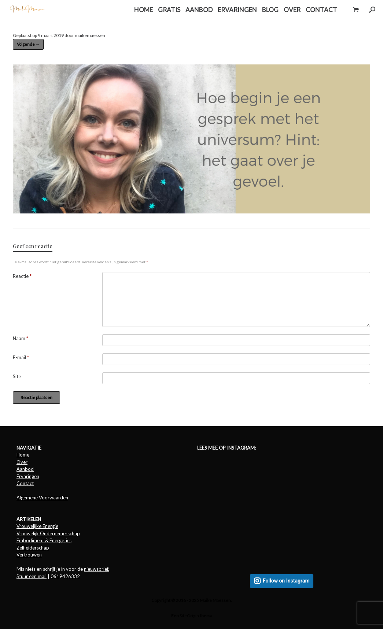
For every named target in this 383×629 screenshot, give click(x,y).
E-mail (21, 357)
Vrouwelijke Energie (37, 526)
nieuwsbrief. (96, 569)
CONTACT (321, 10)
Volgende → (28, 44)
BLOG (270, 10)
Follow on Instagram (286, 581)
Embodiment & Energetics (43, 540)
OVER (292, 10)
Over (21, 462)
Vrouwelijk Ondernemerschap (48, 533)
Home (22, 455)
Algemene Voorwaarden (42, 497)
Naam (20, 338)
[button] (372, 9)
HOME (143, 10)
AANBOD (199, 10)
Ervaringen (27, 476)
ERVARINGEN (237, 10)
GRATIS (169, 10)
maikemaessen (90, 35)
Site (17, 376)
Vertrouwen (29, 555)
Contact (25, 483)
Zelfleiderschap (32, 548)
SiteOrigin (189, 615)
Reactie (22, 276)
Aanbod (25, 469)
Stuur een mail (31, 576)
